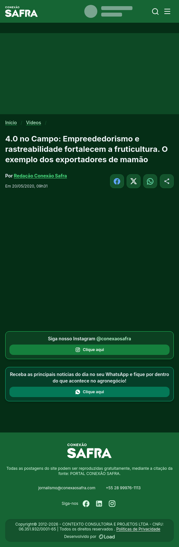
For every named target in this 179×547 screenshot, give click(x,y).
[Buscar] (155, 11)
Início (11, 122)
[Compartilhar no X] (134, 181)
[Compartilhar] (167, 181)
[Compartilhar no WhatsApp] (150, 181)
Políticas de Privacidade (138, 529)
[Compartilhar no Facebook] (117, 181)
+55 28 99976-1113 (123, 487)
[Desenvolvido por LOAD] (107, 536)
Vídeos (33, 122)
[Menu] (167, 11)
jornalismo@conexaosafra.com (66, 487)
